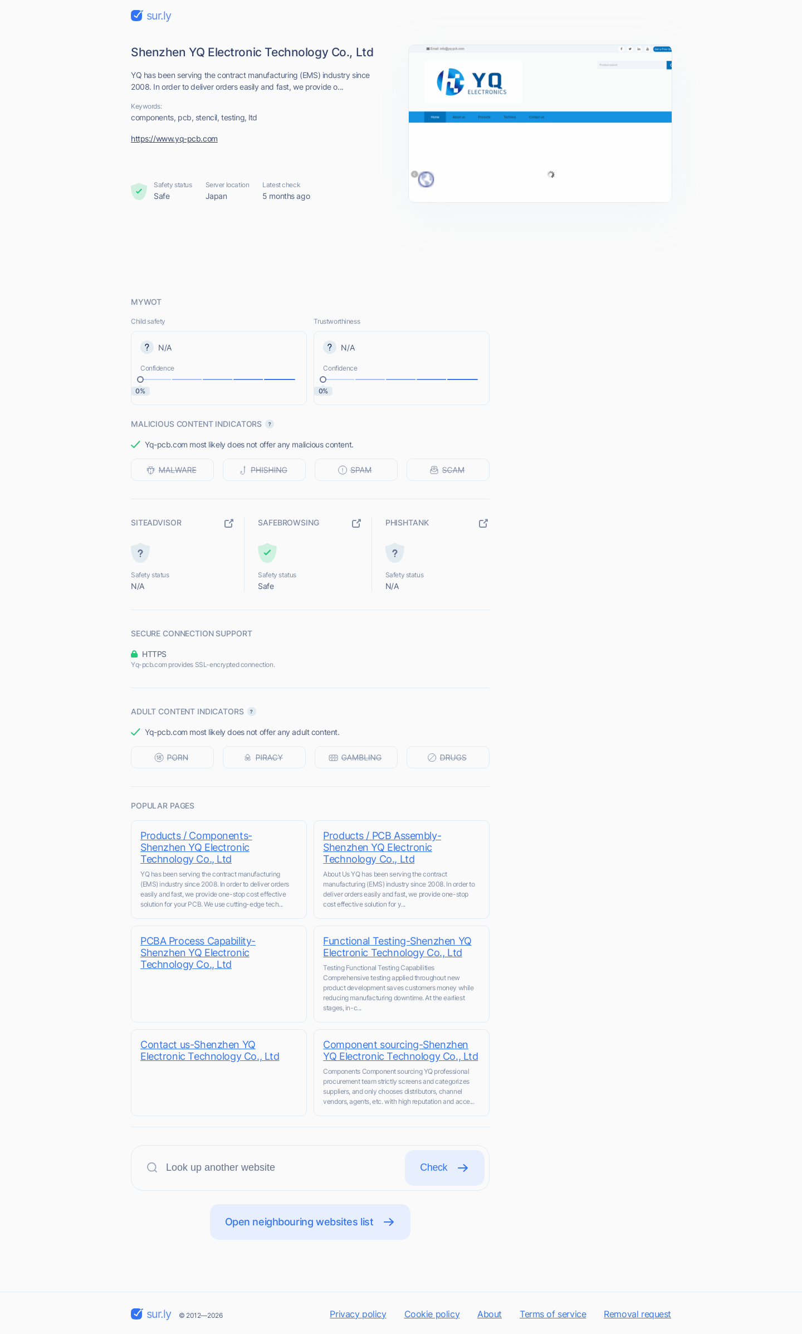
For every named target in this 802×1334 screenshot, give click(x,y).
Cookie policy (432, 1314)
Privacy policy (358, 1314)
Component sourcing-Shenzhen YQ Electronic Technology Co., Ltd (402, 1050)
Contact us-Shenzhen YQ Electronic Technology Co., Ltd (209, 1050)
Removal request (637, 1314)
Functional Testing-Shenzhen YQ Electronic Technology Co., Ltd (399, 946)
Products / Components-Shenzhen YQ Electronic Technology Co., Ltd (196, 847)
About (489, 1314)
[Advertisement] (401, 249)
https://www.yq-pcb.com (174, 138)
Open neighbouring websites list (310, 1222)
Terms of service (553, 1314)
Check (445, 1168)
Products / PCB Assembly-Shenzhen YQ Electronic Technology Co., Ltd (384, 847)
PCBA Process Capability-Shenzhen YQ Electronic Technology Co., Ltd (198, 952)
